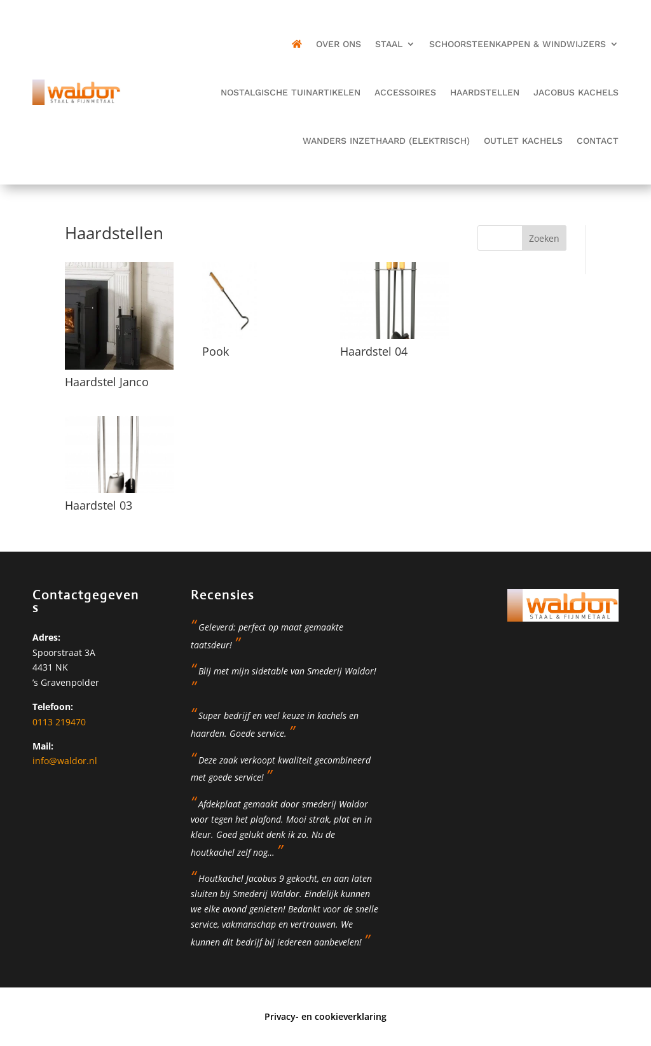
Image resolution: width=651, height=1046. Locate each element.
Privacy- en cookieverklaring (325, 1016)
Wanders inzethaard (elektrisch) (386, 141)
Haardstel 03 (98, 505)
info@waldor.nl (64, 761)
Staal (388, 44)
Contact (598, 141)
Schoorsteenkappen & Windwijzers (517, 44)
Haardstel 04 (374, 351)
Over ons (338, 44)
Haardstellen (484, 92)
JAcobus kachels (576, 92)
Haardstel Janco (107, 381)
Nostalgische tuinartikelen (290, 92)
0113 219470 (59, 722)
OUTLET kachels (523, 141)
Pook (215, 351)
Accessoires (405, 92)
